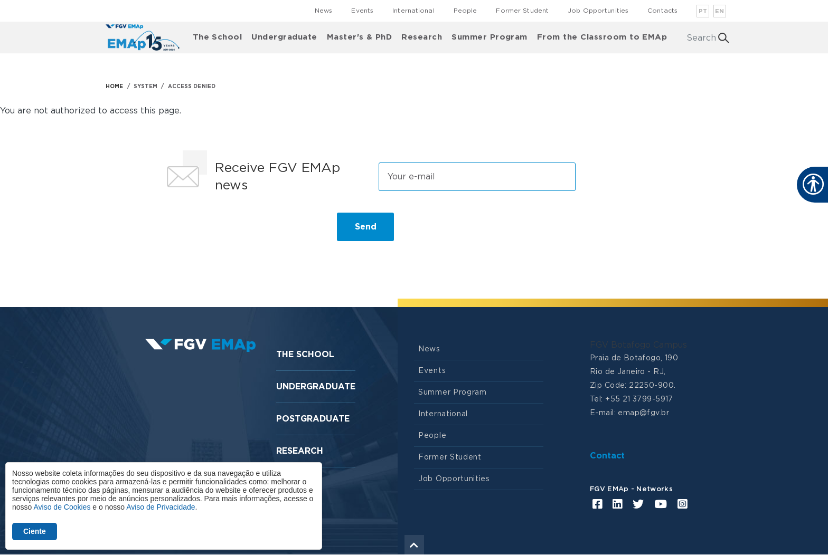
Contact (607, 456)
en (719, 11)
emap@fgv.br (643, 413)
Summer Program (489, 37)
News (323, 10)
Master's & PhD (359, 37)
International (413, 10)
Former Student (522, 10)
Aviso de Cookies (61, 507)
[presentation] (241, 231)
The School (217, 37)
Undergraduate (284, 37)
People (465, 10)
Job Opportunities (598, 10)
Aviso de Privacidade (160, 507)
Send (366, 227)
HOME (114, 86)
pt (703, 11)
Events (362, 10)
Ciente (34, 531)
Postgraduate (313, 419)
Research (421, 37)
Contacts (662, 10)
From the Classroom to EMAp (602, 37)
